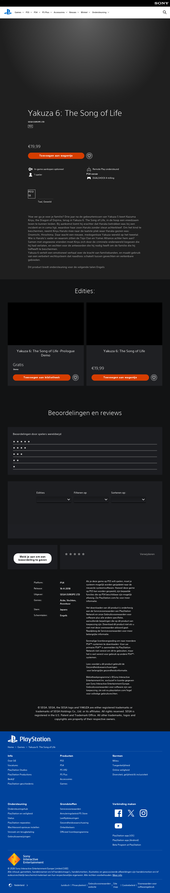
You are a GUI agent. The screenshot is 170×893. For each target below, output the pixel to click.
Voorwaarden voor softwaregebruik (147, 885)
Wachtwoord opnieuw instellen (23, 827)
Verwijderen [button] (147, 554)
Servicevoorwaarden (70, 808)
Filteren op (80, 492)
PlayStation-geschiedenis (21, 783)
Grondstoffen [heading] (68, 804)
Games (18, 12)
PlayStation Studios (17, 769)
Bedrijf (11, 779)
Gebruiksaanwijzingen (19, 836)
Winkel (84, 12)
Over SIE (12, 760)
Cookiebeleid (128, 885)
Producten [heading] (66, 755)
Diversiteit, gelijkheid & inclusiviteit (130, 774)
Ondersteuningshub (18, 808)
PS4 (36, 12)
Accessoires (59, 12)
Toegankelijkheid (121, 765)
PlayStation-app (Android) (126, 840)
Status (11, 818)
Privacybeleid (79, 885)
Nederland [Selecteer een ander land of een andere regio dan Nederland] (18, 885)
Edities (40, 492)
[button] (32, 558)
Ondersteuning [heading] (17, 804)
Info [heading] (10, 755)
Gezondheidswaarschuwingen (101, 667)
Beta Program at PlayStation (127, 844)
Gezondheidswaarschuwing (74, 822)
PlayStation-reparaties (19, 822)
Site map (115, 885)
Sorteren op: (118, 492)
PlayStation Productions (20, 774)
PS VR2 (63, 769)
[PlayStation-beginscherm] (8, 12)
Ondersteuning (99, 12)
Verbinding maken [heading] (124, 804)
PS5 (27, 12)
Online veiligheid (121, 769)
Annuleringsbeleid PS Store (73, 813)
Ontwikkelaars (67, 827)
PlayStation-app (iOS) (123, 835)
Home (11, 747)
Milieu (116, 760)
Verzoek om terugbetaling (21, 831)
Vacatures (13, 765)
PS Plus (45, 12)
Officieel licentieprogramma (74, 831)
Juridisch (65, 885)
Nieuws (72, 12)
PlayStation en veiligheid (20, 813)
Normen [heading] (118, 755)
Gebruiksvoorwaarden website (99, 885)
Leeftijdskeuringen (69, 818)
